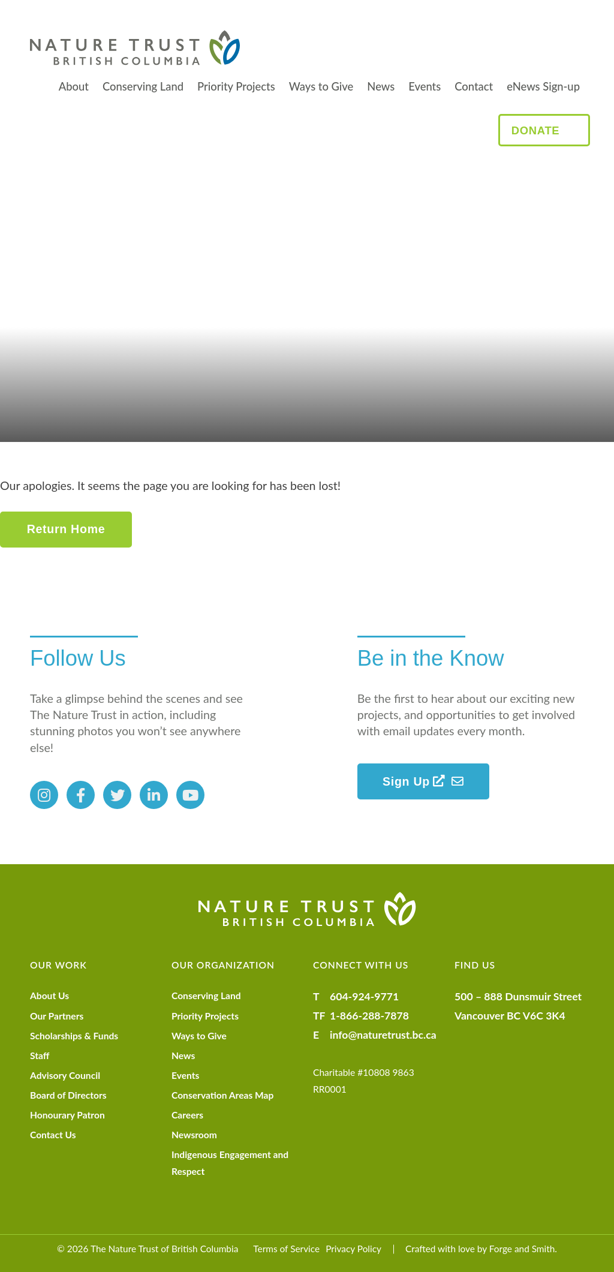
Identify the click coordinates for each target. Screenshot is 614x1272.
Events (424, 86)
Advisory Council (65, 1075)
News (381, 86)
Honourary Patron (67, 1114)
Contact (474, 86)
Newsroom (194, 1134)
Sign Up (414, 781)
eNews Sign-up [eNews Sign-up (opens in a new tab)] (543, 86)
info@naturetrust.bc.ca (383, 1035)
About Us (49, 995)
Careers (187, 1114)
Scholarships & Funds (74, 1035)
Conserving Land (143, 86)
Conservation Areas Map (222, 1095)
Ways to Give (321, 86)
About (74, 86)
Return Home (66, 529)
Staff (39, 1055)
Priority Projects (236, 86)
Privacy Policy (353, 1248)
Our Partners (56, 1016)
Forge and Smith (522, 1248)
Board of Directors (68, 1095)
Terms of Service (286, 1248)
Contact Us (53, 1134)
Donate (535, 130)
